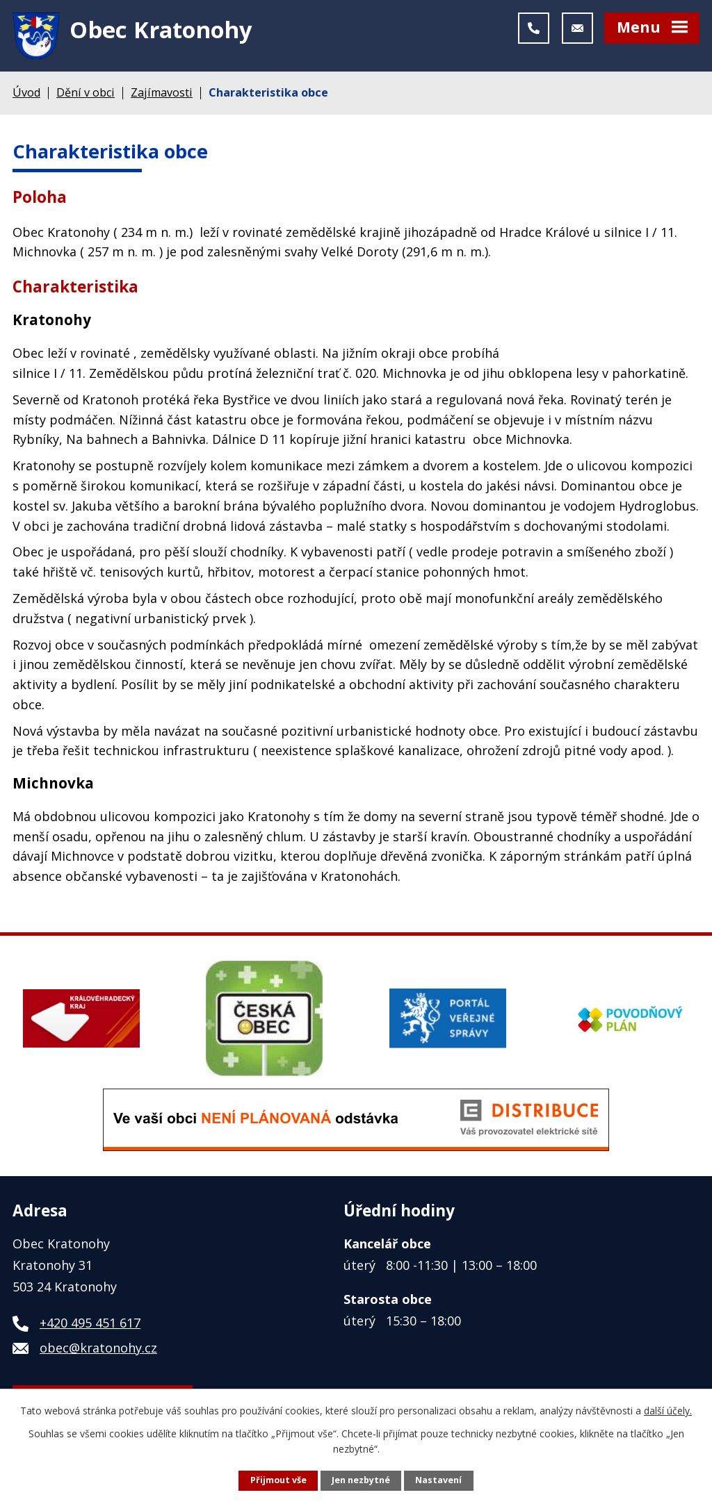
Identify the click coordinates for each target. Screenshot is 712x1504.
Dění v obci (85, 96)
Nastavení (438, 1480)
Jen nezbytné (361, 1480)
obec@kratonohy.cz (98, 1352)
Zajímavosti (162, 96)
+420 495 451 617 (90, 1327)
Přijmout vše (278, 1480)
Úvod (26, 96)
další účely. (668, 1410)
